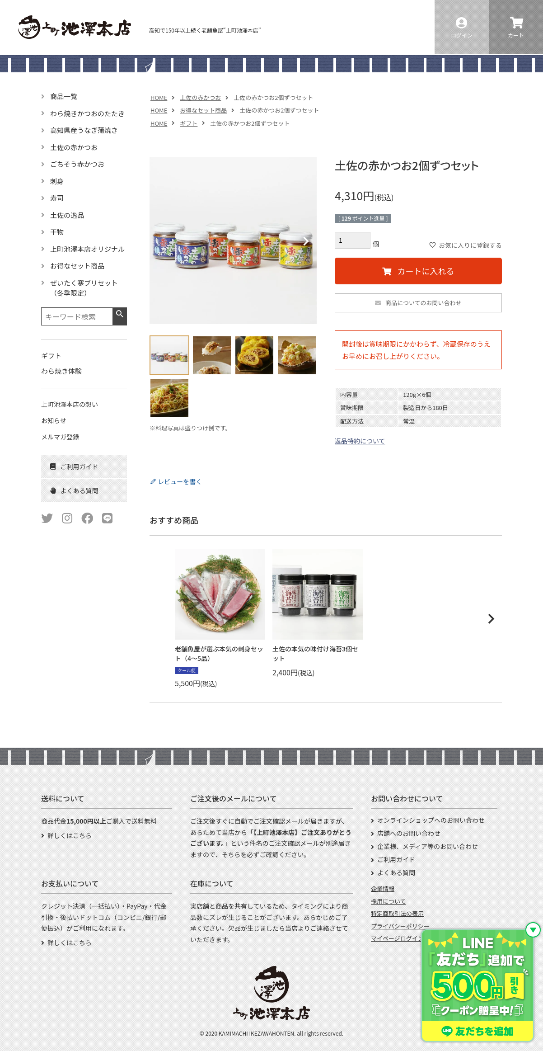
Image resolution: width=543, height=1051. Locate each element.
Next (306, 241)
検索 (119, 314)
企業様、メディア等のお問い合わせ (427, 846)
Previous (160, 241)
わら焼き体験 (61, 371)
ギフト (188, 123)
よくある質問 (396, 872)
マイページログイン (397, 938)
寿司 (57, 198)
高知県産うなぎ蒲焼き (84, 130)
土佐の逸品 (67, 215)
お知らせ (53, 420)
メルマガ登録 (60, 436)
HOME (158, 97)
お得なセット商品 (203, 110)
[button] (491, 619)
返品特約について (360, 440)
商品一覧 (63, 96)
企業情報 (382, 888)
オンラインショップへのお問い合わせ (431, 820)
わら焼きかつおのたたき (87, 113)
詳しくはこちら (69, 835)
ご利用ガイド (396, 859)
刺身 (57, 181)
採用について (388, 901)
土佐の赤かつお (200, 97)
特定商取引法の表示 (397, 913)
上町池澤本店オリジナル (87, 249)
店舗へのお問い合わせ (408, 833)
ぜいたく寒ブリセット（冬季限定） (84, 288)
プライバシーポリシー (400, 926)
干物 (57, 231)
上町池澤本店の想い (69, 404)
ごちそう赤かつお (77, 164)
